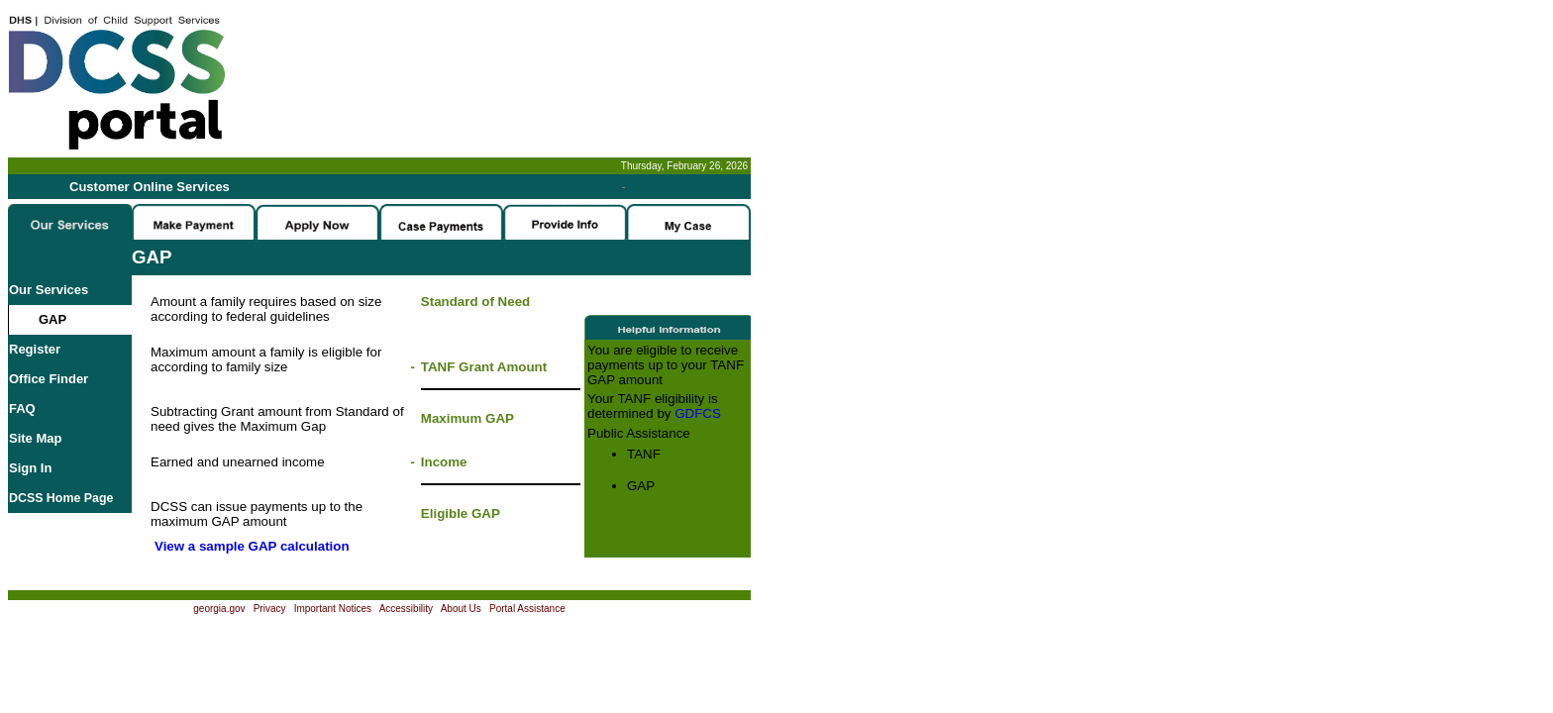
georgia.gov (219, 608)
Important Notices (332, 608)
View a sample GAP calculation (252, 546)
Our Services (48, 289)
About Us (461, 608)
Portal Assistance (527, 608)
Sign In (30, 467)
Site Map (35, 438)
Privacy (270, 608)
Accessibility (406, 608)
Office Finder (48, 378)
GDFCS (697, 413)
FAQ (22, 408)
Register (34, 349)
